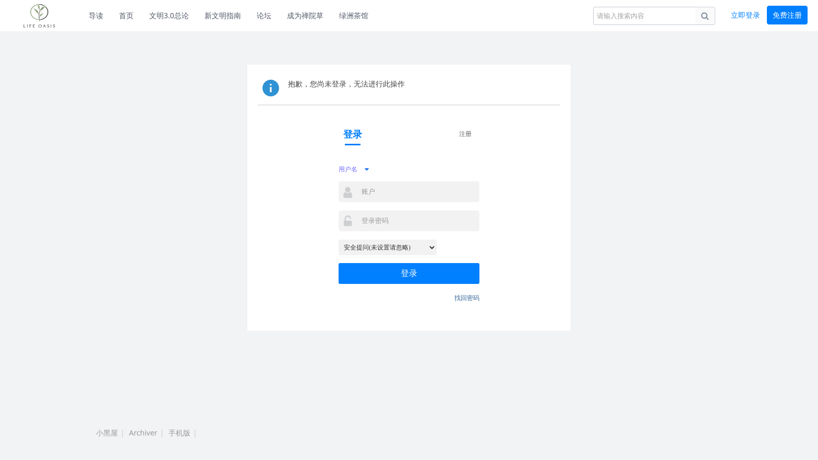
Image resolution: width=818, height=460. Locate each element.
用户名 (348, 169)
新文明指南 (222, 15)
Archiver (143, 433)
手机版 (179, 433)
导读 (96, 15)
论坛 (264, 15)
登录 (409, 273)
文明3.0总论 (169, 15)
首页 (126, 15)
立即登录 (745, 15)
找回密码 (466, 297)
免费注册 (787, 15)
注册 (465, 133)
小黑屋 (107, 433)
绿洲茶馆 (353, 15)
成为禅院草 (305, 15)
